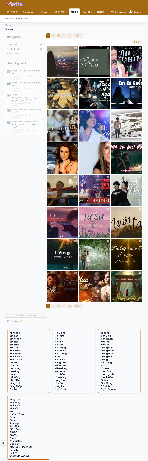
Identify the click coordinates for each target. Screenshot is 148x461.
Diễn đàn (12, 11)
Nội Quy (14, 449)
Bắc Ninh (14, 344)
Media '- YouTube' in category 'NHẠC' (26, 72)
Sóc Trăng (106, 362)
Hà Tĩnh (59, 344)
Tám (12, 417)
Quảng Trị (105, 359)
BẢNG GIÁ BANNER (20, 455)
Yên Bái (14, 408)
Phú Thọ (104, 341)
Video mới (9, 18)
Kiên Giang (61, 368)
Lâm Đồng (60, 377)
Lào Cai (59, 383)
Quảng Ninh (106, 356)
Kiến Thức (15, 426)
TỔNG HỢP (14, 48)
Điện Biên (15, 380)
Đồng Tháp (16, 386)
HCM (57, 356)
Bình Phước (16, 356)
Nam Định (60, 389)
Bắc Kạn (14, 335)
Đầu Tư (13, 435)
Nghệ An (105, 332)
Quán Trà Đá (17, 414)
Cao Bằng (15, 368)
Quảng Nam (107, 350)
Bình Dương (16, 353)
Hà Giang (60, 332)
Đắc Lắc (14, 374)
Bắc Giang (15, 338)
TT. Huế (104, 380)
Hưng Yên (60, 362)
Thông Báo (16, 441)
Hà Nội (58, 338)
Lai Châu (60, 374)
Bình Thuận (16, 359)
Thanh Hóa (106, 377)
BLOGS (13, 432)
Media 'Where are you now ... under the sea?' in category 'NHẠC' (25, 124)
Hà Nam (59, 335)
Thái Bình (105, 371)
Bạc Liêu (14, 341)
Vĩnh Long (15, 402)
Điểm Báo (15, 429)
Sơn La (104, 365)
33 (69, 35)
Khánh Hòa (61, 365)
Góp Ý (13, 438)
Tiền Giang (106, 383)
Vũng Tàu (15, 399)
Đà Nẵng (14, 371)
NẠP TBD (87, 11)
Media (74, 11)
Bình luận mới (22, 18)
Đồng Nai (15, 383)
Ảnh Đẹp (14, 423)
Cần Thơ (14, 365)
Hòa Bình (60, 359)
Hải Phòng (60, 350)
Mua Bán (14, 443)
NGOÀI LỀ (28, 11)
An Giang (15, 332)
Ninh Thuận (106, 338)
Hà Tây (59, 341)
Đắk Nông (15, 377)
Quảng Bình (106, 347)
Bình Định (15, 350)
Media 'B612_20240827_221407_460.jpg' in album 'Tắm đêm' (26, 97)
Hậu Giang (61, 353)
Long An (59, 386)
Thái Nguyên (107, 374)
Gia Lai (13, 389)
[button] (19, 11)
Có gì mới (59, 11)
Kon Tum (60, 371)
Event (13, 420)
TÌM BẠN (43, 11)
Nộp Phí (14, 452)
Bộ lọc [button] (136, 42)
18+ (11, 411)
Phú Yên (104, 344)
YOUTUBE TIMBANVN (21, 446)
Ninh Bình (105, 335)
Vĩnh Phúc (15, 405)
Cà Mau (14, 362)
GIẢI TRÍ (13, 44)
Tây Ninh (105, 368)
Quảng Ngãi (107, 353)
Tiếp (77, 35)
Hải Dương (60, 347)
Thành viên (103, 11)
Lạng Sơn (60, 380)
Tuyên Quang (108, 389)
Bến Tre (14, 347)
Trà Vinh (105, 386)
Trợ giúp (14, 321)
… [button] (63, 35)
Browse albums (15, 53)
